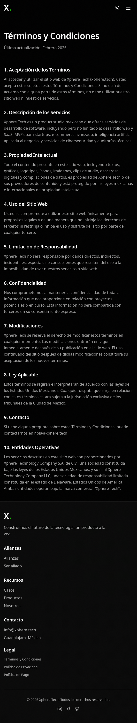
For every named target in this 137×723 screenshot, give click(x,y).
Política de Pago (16, 674)
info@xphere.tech (20, 630)
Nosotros (12, 605)
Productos (13, 598)
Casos (9, 590)
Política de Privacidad (21, 667)
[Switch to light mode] (117, 7)
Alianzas (11, 558)
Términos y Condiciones (23, 659)
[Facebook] (68, 709)
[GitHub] (77, 709)
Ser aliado (13, 566)
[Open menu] (128, 8)
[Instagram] (59, 709)
